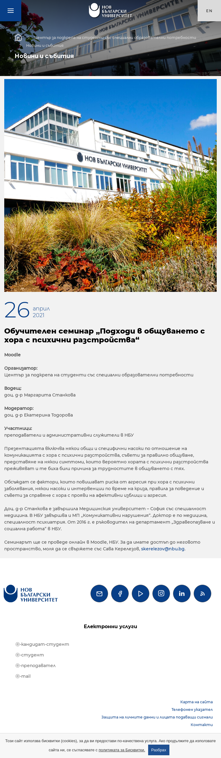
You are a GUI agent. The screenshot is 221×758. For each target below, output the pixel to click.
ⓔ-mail (23, 676)
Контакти (202, 724)
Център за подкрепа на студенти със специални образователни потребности (115, 37)
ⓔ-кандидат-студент (42, 644)
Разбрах (158, 750)
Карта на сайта (196, 702)
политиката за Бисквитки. (122, 750)
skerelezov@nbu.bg (163, 549)
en (209, 11)
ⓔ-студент (29, 655)
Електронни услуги (110, 626)
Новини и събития (44, 45)
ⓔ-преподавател (35, 665)
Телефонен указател (192, 709)
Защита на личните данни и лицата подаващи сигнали (157, 717)
